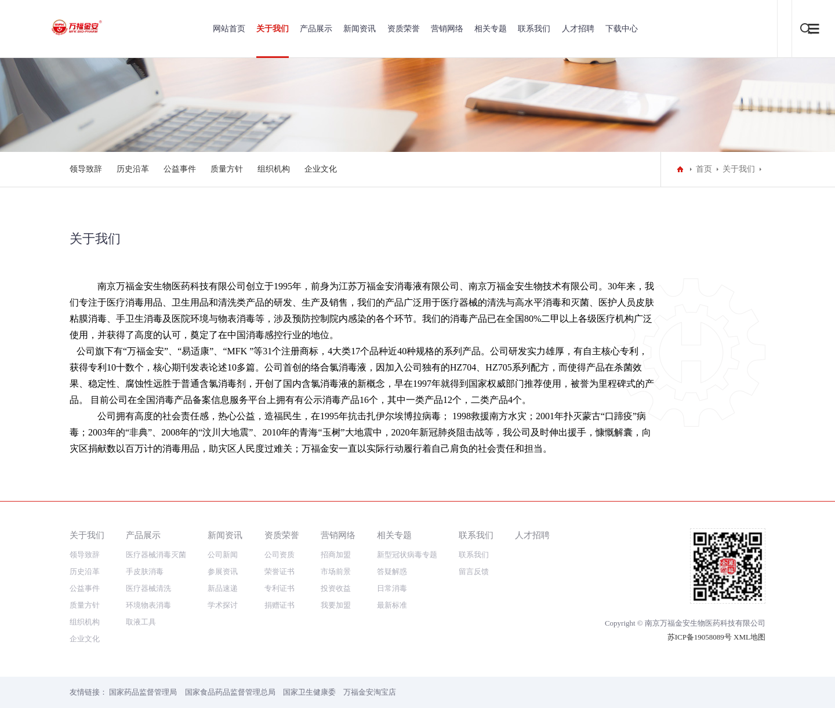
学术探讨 (223, 605)
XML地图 (749, 637)
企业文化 (320, 169)
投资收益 (336, 588)
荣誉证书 (279, 571)
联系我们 (534, 28)
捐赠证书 (279, 605)
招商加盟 (336, 554)
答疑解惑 (392, 571)
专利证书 (279, 588)
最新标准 (392, 605)
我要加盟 (336, 605)
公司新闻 (223, 554)
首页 (704, 169)
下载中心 (621, 28)
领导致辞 (86, 169)
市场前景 (336, 571)
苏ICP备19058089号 (699, 637)
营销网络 (447, 28)
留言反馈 (474, 571)
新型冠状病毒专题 (407, 554)
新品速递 (223, 588)
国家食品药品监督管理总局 (230, 692)
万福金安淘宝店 (369, 692)
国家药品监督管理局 (143, 692)
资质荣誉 (403, 28)
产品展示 (316, 28)
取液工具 (141, 622)
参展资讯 (223, 571)
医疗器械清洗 (148, 588)
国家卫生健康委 (309, 692)
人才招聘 (578, 28)
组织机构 (273, 169)
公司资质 (279, 554)
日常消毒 (392, 588)
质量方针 (226, 169)
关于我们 (272, 28)
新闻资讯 (359, 28)
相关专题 (490, 28)
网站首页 (229, 28)
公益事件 (180, 169)
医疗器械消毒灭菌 (156, 554)
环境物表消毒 (148, 605)
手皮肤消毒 (145, 571)
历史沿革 (133, 169)
